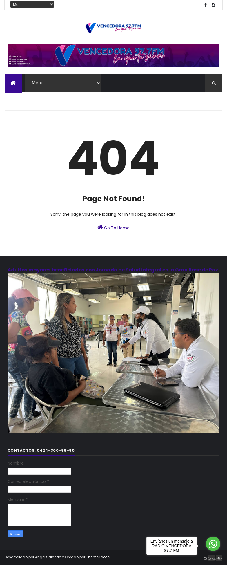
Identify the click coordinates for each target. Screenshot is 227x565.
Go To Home (113, 227)
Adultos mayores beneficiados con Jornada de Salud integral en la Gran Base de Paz (113, 270)
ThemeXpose (98, 557)
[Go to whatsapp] (213, 544)
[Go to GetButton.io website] (213, 559)
